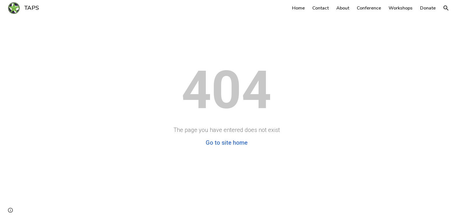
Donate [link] (428, 8)
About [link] (342, 8)
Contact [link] (320, 8)
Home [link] (298, 8)
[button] (446, 8)
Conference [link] (369, 8)
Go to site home (227, 142)
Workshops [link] (401, 8)
